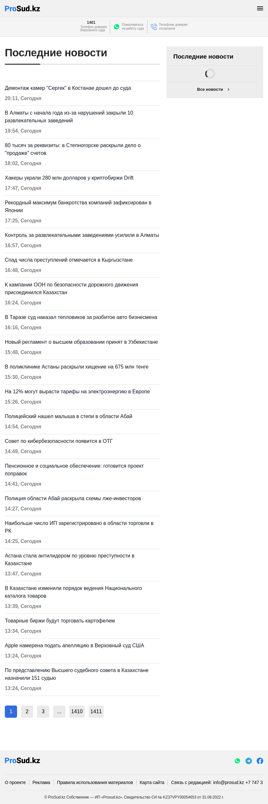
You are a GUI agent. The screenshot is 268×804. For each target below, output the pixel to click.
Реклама (41, 782)
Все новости (210, 89)
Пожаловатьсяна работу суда (133, 26)
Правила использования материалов (95, 782)
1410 (77, 711)
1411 (96, 711)
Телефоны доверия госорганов (173, 26)
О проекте (15, 782)
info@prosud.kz (228, 782)
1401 (91, 22)
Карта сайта (152, 782)
